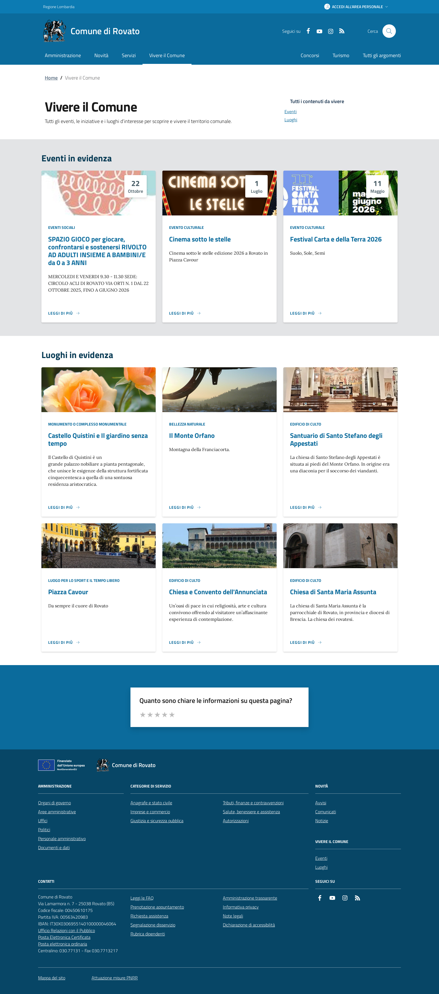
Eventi (321, 858)
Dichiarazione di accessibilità (249, 924)
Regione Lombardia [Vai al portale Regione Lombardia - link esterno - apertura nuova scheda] (58, 7)
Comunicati (325, 811)
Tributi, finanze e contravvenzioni (253, 802)
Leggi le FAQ (142, 898)
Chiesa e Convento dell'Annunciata (218, 592)
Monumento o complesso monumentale (87, 424)
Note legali (233, 915)
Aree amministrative (57, 811)
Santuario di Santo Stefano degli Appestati (336, 439)
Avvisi (320, 802)
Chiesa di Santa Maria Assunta (333, 592)
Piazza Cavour (68, 592)
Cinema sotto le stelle (200, 239)
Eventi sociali (61, 227)
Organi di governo (54, 802)
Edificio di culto (305, 424)
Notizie (321, 820)
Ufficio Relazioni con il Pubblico (66, 930)
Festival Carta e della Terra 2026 (336, 239)
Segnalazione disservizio (152, 924)
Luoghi (321, 867)
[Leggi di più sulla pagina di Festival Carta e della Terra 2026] (306, 313)
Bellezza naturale (187, 424)
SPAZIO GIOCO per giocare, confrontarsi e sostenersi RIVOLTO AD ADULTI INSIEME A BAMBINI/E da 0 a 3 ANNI (97, 250)
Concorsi (310, 55)
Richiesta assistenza (149, 915)
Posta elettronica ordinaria (62, 943)
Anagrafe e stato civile (151, 802)
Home (51, 78)
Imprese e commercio (150, 811)
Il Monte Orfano (192, 435)
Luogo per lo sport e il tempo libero (84, 580)
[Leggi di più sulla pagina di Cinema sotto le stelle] (185, 313)
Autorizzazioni (236, 820)
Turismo (341, 55)
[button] (356, 6)
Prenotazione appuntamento (157, 907)
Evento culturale (186, 227)
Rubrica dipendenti (147, 933)
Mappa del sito (51, 977)
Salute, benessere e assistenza (251, 811)
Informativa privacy (241, 907)
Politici (44, 829)
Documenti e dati (54, 847)
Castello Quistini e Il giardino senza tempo (98, 439)
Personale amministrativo (62, 838)
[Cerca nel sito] (389, 31)
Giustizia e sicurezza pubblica (156, 820)
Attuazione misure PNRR (115, 977)
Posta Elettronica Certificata (64, 937)
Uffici (42, 820)
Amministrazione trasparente (250, 898)
